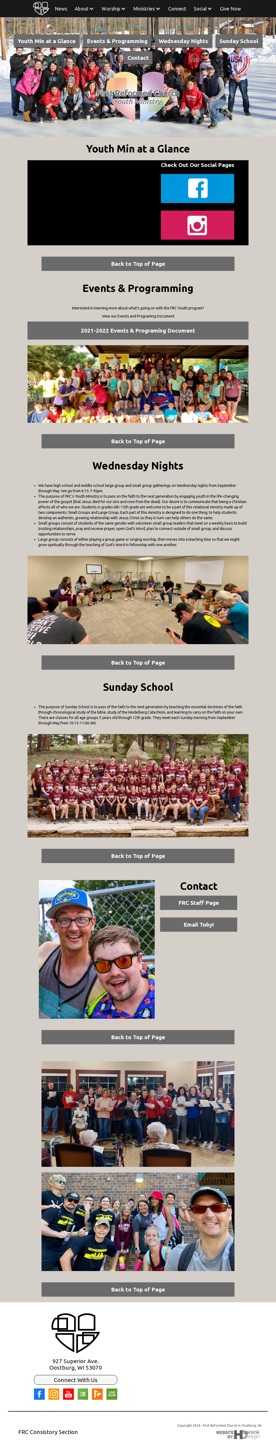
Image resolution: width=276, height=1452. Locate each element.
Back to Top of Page (138, 263)
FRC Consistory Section (48, 1432)
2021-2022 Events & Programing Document (138, 330)
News (61, 8)
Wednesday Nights (183, 41)
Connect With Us (76, 1380)
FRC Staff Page (198, 902)
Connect (177, 8)
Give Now (230, 8)
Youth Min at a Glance (46, 41)
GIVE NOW (111, 1394)
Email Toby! (199, 924)
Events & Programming (117, 41)
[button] (84, 8)
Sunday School (238, 41)
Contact (138, 57)
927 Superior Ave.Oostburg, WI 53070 (75, 1364)
